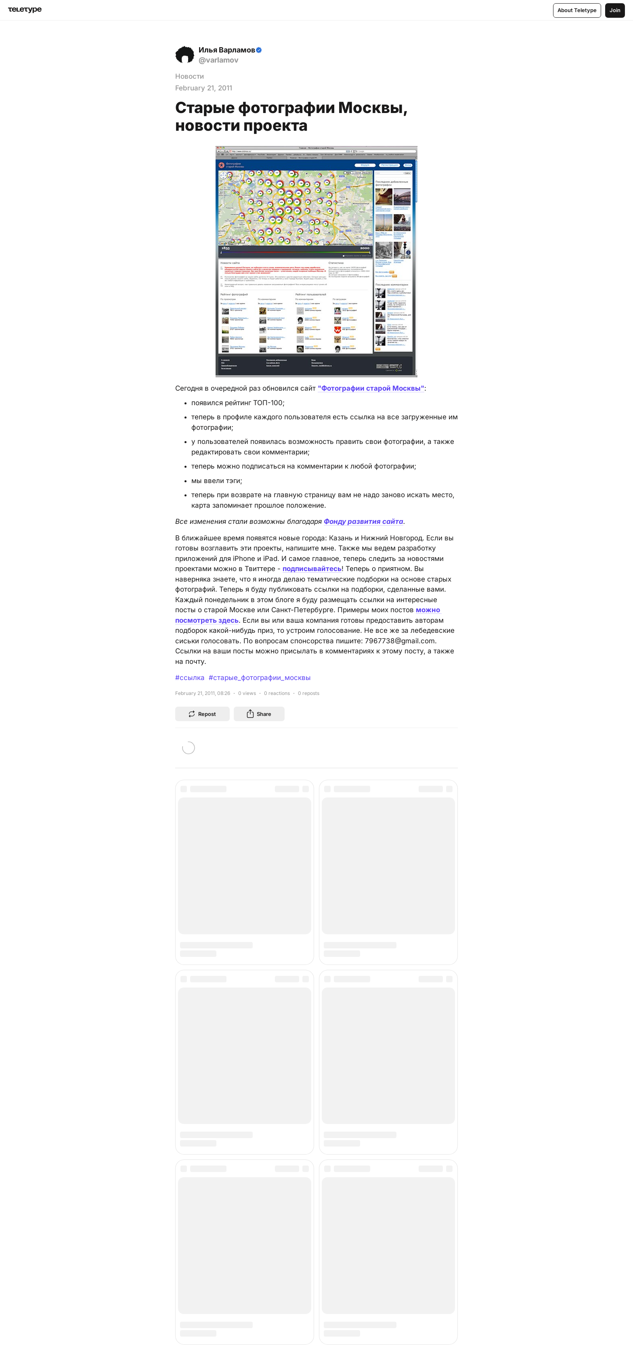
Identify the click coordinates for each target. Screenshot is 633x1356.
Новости (189, 76)
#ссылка (190, 678)
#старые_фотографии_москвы (260, 678)
